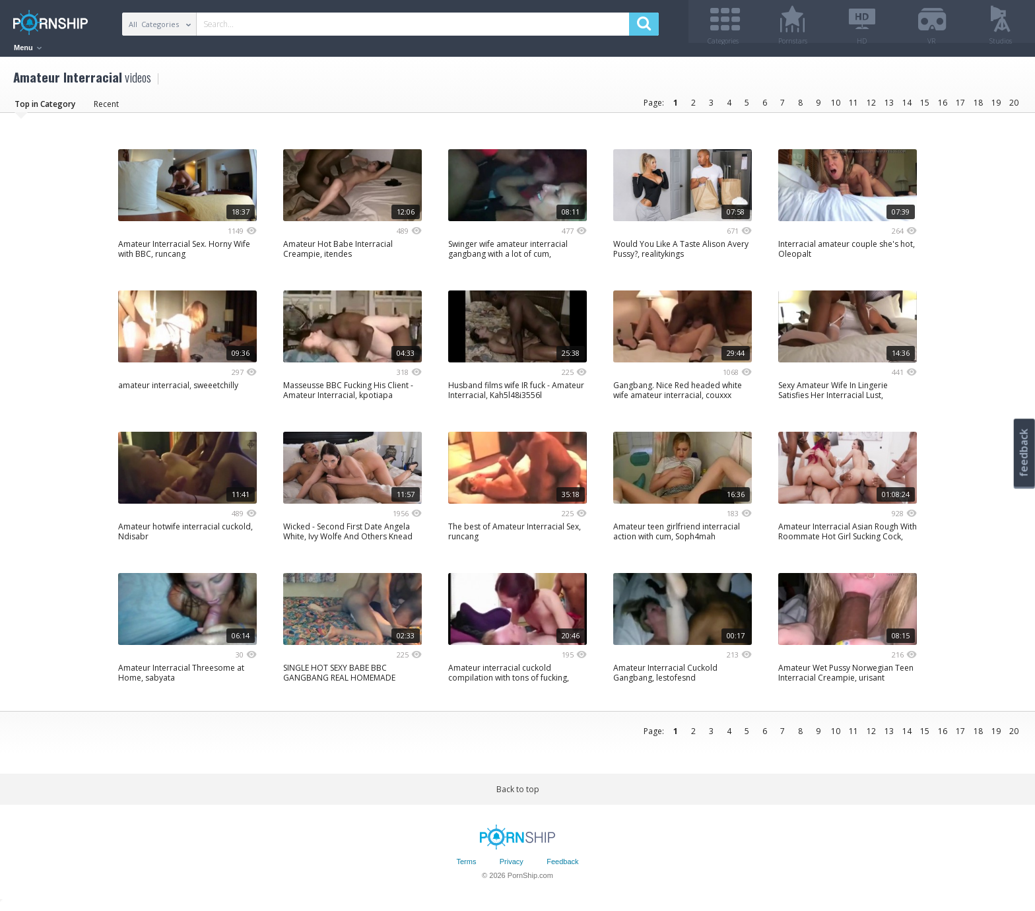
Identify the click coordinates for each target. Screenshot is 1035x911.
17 (960, 107)
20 (1013, 107)
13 (889, 107)
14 (907, 107)
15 (924, 107)
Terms (466, 867)
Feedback (562, 867)
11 (853, 107)
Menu (28, 47)
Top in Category (45, 108)
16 (942, 107)
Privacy (511, 867)
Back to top (517, 793)
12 (871, 107)
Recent (106, 108)
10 (835, 107)
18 (978, 107)
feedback (1024, 452)
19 (996, 107)
